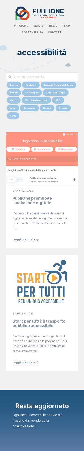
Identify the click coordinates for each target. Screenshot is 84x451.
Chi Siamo (21, 25)
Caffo (13, 100)
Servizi (39, 25)
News (53, 25)
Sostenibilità (32, 32)
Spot (13, 115)
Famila (14, 85)
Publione (31, 85)
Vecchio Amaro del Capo (58, 85)
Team (66, 25)
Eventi (14, 92)
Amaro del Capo (55, 92)
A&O (58, 100)
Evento (63, 108)
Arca (13, 108)
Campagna (32, 92)
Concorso (29, 108)
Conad (47, 108)
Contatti (55, 32)
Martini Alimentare (36, 100)
